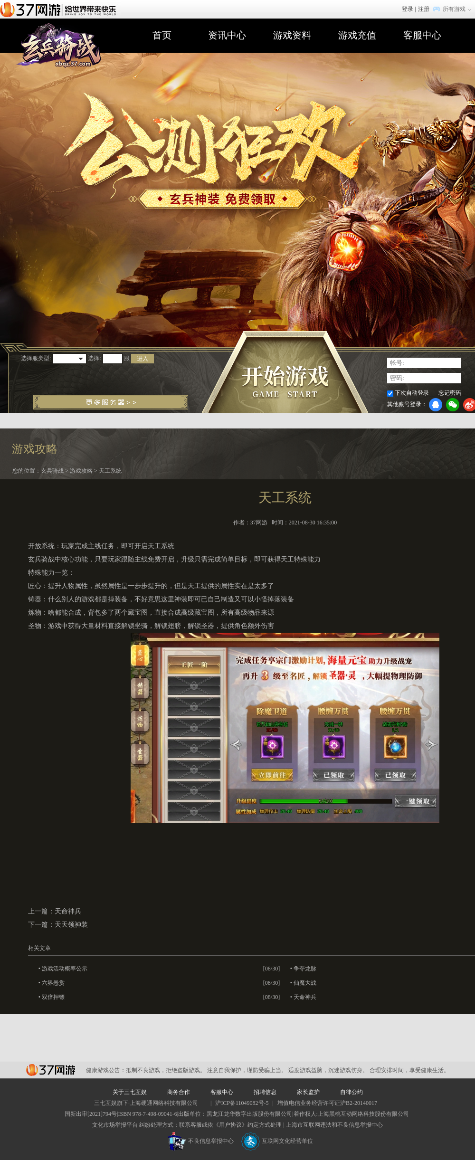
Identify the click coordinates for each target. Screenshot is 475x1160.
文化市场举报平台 (115, 1125)
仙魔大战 (305, 982)
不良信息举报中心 (201, 1141)
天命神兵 (68, 911)
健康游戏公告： (106, 1070)
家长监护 (308, 1092)
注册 (423, 9)
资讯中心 (227, 35)
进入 (142, 358)
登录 (407, 9)
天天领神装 (71, 924)
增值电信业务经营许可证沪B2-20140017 (327, 1103)
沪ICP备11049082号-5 (241, 1103)
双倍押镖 (53, 997)
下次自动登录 (412, 393)
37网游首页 (60, 9)
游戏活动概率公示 (64, 968)
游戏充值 (357, 35)
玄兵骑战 (52, 470)
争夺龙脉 (305, 968)
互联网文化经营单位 (277, 1141)
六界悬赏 (53, 982)
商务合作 (178, 1092)
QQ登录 (435, 404)
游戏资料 (292, 35)
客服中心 (422, 35)
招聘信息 (265, 1092)
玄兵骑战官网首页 (58, 46)
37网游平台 (50, 1070)
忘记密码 (449, 393)
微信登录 (452, 404)
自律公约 (351, 1092)
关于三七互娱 (130, 1092)
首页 (161, 35)
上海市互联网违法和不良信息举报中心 (334, 1125)
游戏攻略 (81, 470)
